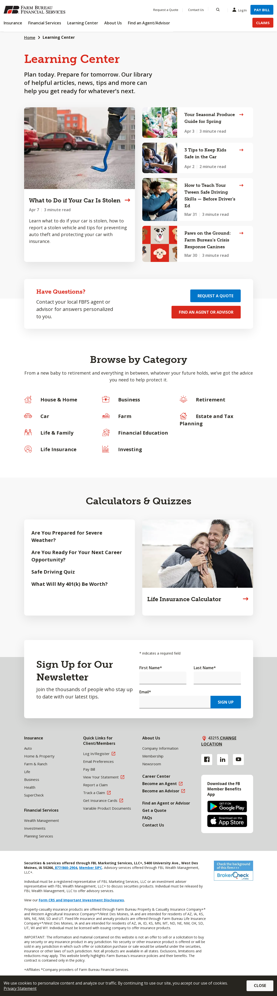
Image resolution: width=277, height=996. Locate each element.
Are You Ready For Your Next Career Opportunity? (76, 556)
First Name (150, 667)
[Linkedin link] (222, 759)
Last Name (205, 667)
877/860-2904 (65, 867)
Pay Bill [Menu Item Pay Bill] (262, 9)
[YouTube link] (238, 759)
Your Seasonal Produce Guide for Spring (209, 118)
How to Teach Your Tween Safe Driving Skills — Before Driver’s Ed (209, 196)
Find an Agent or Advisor (206, 312)
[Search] (218, 10)
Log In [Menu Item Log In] (240, 10)
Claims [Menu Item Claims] (263, 22)
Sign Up (226, 702)
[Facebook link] (206, 759)
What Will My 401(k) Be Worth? (69, 584)
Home (29, 37)
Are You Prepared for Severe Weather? (66, 536)
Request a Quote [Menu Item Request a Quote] (165, 10)
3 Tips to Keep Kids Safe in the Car (205, 153)
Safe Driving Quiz (53, 571)
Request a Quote (215, 296)
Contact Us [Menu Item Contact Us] (196, 10)
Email (145, 692)
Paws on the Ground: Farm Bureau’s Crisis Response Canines (207, 239)
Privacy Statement (20, 988)
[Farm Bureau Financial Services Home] (35, 10)
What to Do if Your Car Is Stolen (75, 200)
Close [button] (260, 985)
